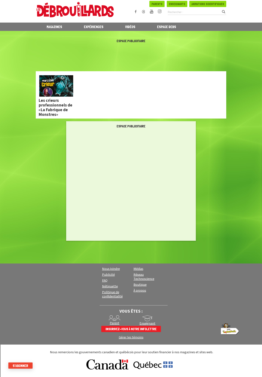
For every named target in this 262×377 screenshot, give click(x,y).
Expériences (93, 27)
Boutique (140, 284)
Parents (157, 4)
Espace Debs (166, 27)
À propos (140, 290)
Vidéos (130, 27)
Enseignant (147, 323)
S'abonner (20, 365)
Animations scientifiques (207, 4)
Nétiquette (110, 286)
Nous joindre (111, 268)
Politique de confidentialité (112, 294)
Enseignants (177, 4)
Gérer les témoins (131, 337)
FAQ (104, 280)
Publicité (108, 274)
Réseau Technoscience (144, 276)
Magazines (54, 27)
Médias (138, 268)
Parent (114, 323)
